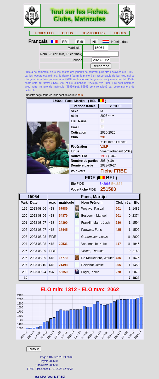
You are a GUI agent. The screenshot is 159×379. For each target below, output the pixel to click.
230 (118, 223)
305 (118, 265)
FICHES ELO (44, 33)
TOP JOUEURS (93, 33)
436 (118, 258)
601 (118, 208)
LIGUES (120, 33)
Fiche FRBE (113, 171)
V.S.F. (104, 146)
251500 (108, 189)
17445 (63, 230)
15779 (63, 258)
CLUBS (67, 33)
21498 (63, 265)
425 (118, 230)
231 (102, 137)
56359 (63, 272)
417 (118, 244)
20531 (63, 244)
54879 (63, 215)
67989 (63, 208)
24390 (63, 223)
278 (118, 272)
